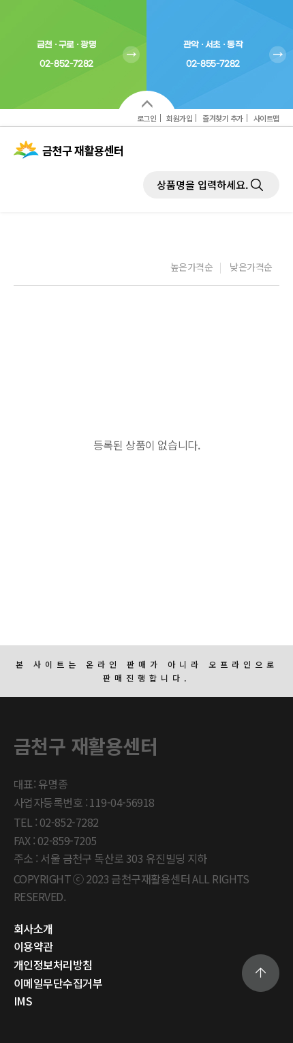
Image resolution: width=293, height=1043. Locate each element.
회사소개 (33, 928)
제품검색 (143, 171)
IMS (23, 1001)
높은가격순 (191, 268)
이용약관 (33, 946)
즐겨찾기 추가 (222, 118)
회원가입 (179, 118)
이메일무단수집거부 (58, 983)
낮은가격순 (251, 268)
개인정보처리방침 (53, 964)
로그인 (147, 118)
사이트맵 (266, 118)
